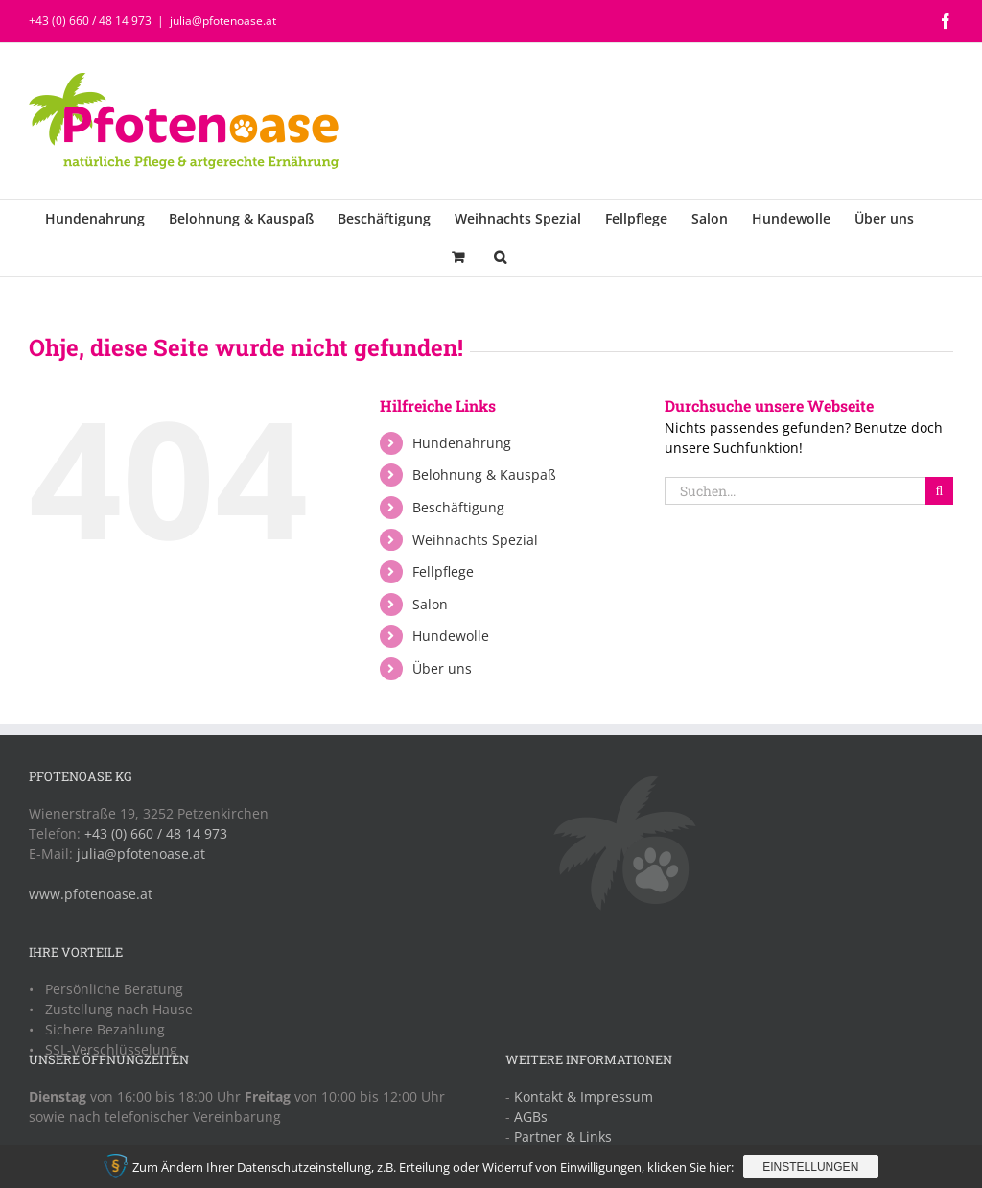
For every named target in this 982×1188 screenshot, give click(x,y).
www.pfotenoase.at (90, 894)
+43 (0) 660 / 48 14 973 (90, 20)
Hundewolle (450, 636)
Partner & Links (563, 1137)
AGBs (531, 1116)
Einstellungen (810, 1167)
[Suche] (939, 491)
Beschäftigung (458, 507)
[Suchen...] (795, 491)
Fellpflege (443, 571)
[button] (500, 257)
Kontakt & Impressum (583, 1096)
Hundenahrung (461, 443)
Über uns (442, 668)
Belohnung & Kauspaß (484, 474)
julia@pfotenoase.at (223, 20)
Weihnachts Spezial (475, 540)
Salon (430, 604)
